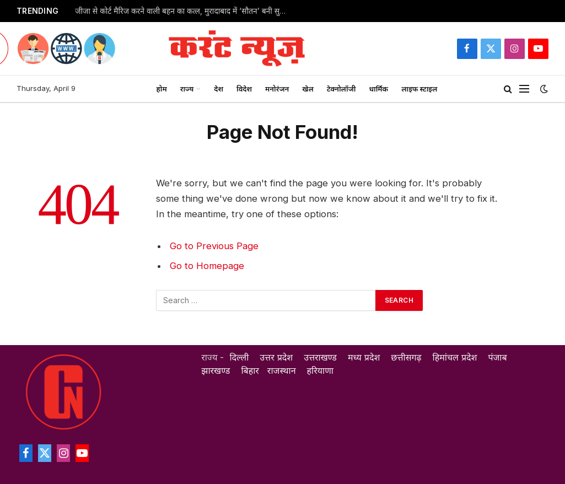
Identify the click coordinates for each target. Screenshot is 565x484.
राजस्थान (281, 370)
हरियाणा (320, 370)
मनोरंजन (277, 88)
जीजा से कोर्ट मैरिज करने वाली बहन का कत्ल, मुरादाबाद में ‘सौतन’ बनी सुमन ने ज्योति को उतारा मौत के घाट (185, 11)
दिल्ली (239, 357)
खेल (308, 88)
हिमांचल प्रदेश (455, 357)
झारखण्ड (215, 370)
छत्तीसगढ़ (406, 357)
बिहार (250, 370)
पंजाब (497, 357)
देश (218, 88)
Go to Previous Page (214, 245)
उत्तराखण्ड (320, 357)
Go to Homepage (207, 265)
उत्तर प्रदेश (276, 357)
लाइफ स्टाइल (419, 88)
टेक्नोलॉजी (341, 88)
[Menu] (524, 89)
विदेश (244, 88)
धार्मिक (378, 88)
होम (162, 88)
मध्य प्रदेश (364, 357)
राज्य (187, 88)
